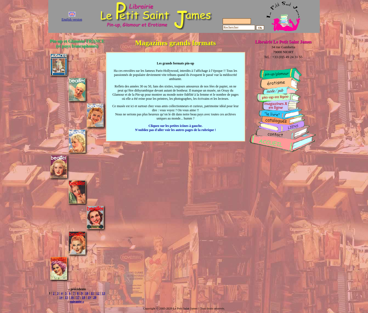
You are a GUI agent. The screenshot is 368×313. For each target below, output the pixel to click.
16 (72, 297)
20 (95, 297)
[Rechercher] (239, 27)
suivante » (77, 301)
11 (92, 293)
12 (98, 293)
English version (72, 19)
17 (78, 297)
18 (83, 297)
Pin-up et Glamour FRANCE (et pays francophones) (77, 43)
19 (89, 297)
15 (66, 297)
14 (61, 297)
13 (103, 293)
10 (86, 293)
